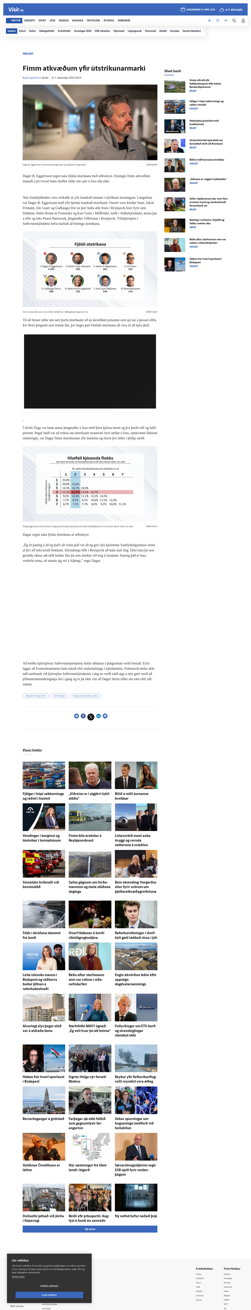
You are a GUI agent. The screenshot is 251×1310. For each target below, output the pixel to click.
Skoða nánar (18, 1286)
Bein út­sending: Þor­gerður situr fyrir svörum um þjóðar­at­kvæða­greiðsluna (136, 877)
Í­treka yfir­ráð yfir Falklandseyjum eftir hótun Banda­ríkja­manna (205, 84)
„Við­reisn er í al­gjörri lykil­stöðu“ (87, 795)
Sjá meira (90, 1182)
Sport (199, 1235)
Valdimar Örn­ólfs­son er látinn (40, 1127)
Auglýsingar (54, 1244)
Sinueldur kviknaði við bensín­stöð (43, 874)
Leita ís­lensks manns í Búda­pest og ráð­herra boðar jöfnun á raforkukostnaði (43, 964)
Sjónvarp (201, 1249)
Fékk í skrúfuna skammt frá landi (42, 921)
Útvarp (200, 1253)
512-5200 (58, 1240)
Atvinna (228, 1235)
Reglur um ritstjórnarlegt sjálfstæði (23, 1242)
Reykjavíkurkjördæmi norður (100, 696)
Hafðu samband (56, 1249)
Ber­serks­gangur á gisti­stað (38, 1087)
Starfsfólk (53, 1262)
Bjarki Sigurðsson (32, 78)
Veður (227, 1245)
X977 (227, 1258)
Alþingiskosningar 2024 (39, 696)
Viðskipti (201, 1231)
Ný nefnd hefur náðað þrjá (130, 1170)
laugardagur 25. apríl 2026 (199, 10)
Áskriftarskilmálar (57, 1258)
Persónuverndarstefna (22, 1247)
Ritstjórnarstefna (57, 1253)
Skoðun (200, 1245)
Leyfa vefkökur (70, 1295)
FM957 (227, 1253)
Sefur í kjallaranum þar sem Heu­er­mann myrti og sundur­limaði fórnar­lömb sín (208, 202)
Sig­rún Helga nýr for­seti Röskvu (87, 1048)
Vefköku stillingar (29, 1295)
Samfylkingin (68, 696)
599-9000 (21, 1260)
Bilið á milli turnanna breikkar (132, 795)
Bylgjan (228, 1249)
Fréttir (199, 1227)
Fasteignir (229, 1231)
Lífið (198, 1240)
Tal (225, 1262)
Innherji (228, 1227)
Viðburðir (229, 1240)
